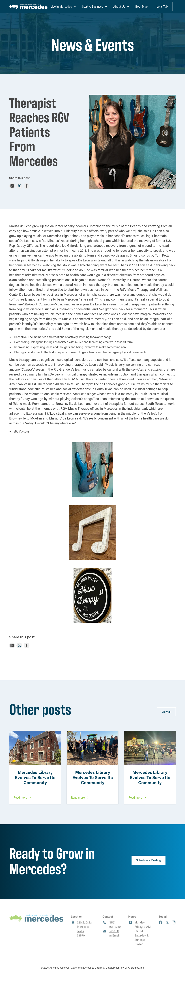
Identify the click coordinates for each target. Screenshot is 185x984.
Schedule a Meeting (148, 860)
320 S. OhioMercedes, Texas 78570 (84, 932)
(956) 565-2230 (115, 928)
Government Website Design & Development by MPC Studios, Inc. (107, 967)
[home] (28, 6)
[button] (63, 6)
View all (166, 712)
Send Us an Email (114, 936)
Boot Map (141, 6)
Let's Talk (162, 6)
